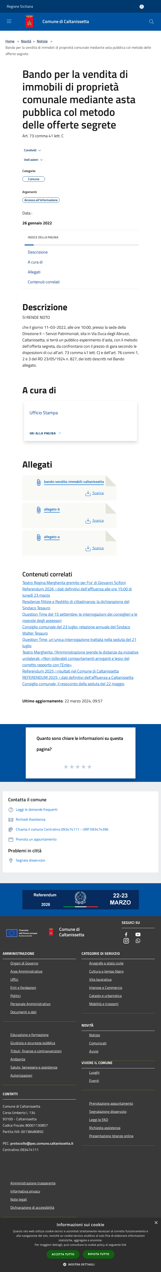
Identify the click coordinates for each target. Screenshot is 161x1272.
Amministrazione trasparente (33, 1183)
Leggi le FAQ (98, 1119)
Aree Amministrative (26, 971)
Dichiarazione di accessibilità (32, 1207)
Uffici (14, 979)
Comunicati (98, 1043)
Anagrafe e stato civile (106, 963)
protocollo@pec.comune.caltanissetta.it (41, 1143)
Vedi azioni (34, 160)
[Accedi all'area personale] (141, 6)
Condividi (33, 150)
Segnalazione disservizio (107, 1111)
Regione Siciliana (20, 6)
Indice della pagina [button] (43, 237)
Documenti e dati (23, 1012)
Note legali (18, 1199)
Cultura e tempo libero (106, 971)
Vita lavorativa (100, 979)
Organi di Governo (24, 963)
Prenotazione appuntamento (111, 1103)
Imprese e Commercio (105, 987)
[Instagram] (126, 941)
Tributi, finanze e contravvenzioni (36, 1051)
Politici (15, 995)
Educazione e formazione (29, 1034)
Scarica (94, 493)
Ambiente (17, 1059)
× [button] (156, 1223)
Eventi (94, 1080)
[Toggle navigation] (9, 21)
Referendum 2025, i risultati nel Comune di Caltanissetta (70, 671)
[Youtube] (137, 935)
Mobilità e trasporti (104, 1003)
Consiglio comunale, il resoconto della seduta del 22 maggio (73, 684)
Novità (26, 41)
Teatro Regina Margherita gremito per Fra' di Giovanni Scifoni (74, 583)
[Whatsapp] (137, 941)
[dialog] (80, 1245)
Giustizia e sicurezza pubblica (32, 1043)
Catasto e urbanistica (105, 995)
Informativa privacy (25, 1191)
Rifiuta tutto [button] (98, 1254)
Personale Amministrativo (30, 1003)
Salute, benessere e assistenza (33, 1067)
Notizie (42, 41)
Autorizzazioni (21, 1075)
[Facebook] (126, 935)
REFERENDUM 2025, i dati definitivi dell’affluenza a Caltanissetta (77, 677)
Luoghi (94, 1072)
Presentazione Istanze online (111, 1136)
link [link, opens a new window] (123, 1245)
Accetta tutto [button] (63, 1254)
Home (9, 41)
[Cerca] (151, 21)
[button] (80, 1264)
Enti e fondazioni (23, 987)
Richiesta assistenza (104, 1127)
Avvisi (93, 1051)
